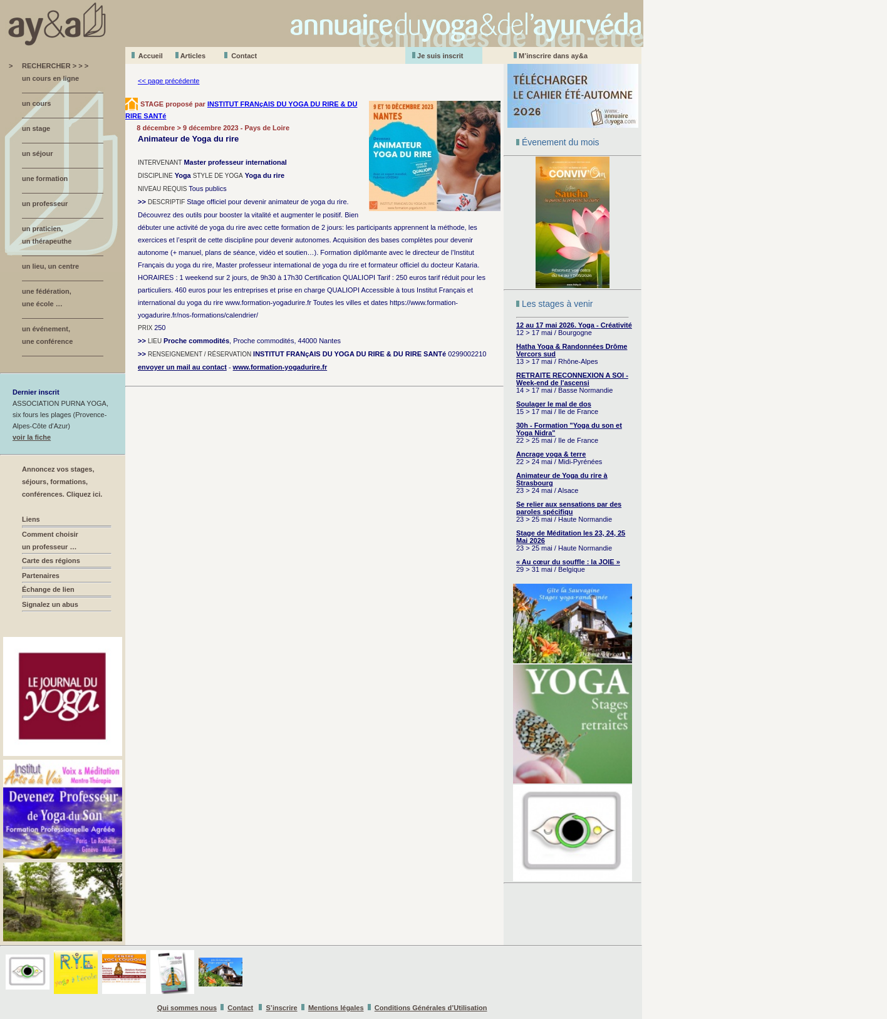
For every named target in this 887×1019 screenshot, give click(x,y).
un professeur (45, 203)
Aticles (192, 55)
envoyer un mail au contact (182, 367)
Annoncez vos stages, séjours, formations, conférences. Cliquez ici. (62, 481)
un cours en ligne (50, 78)
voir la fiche (32, 437)
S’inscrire (282, 1007)
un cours (36, 103)
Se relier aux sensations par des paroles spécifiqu (568, 507)
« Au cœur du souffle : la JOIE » (568, 562)
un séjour (37, 153)
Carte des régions (51, 560)
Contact (244, 55)
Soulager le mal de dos (553, 404)
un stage (36, 128)
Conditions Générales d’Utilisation (431, 1007)
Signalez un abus (50, 604)
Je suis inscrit (440, 55)
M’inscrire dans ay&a (553, 55)
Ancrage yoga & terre (551, 454)
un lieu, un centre (50, 266)
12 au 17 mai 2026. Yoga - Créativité (574, 325)
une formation (45, 178)
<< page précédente (168, 81)
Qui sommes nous (187, 1007)
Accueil (150, 55)
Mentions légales (336, 1007)
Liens (31, 519)
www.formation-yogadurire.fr (280, 367)
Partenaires (41, 575)
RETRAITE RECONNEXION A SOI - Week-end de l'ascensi (572, 378)
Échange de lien (48, 589)
